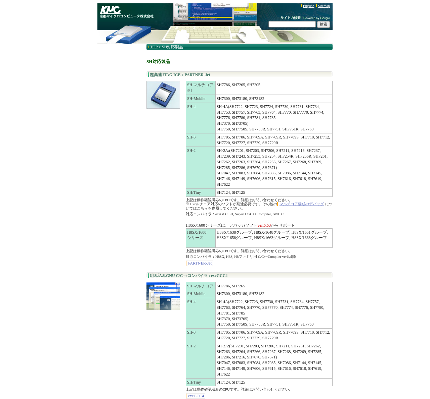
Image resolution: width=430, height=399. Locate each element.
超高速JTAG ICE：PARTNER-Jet (180, 74)
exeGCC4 (196, 396)
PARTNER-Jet (200, 263)
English (308, 6)
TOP (154, 47)
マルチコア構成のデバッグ (302, 204)
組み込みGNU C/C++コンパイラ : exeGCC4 (188, 275)
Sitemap (324, 6)
